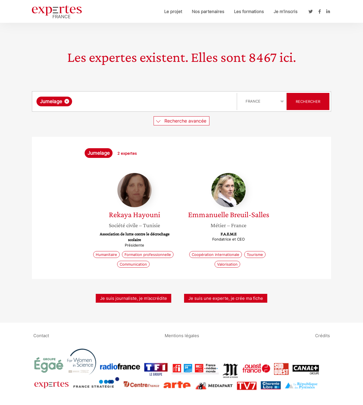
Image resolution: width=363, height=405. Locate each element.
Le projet (173, 11)
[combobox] (135, 101)
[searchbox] (132, 101)
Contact (41, 335)
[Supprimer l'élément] (66, 101)
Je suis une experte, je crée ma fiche (225, 298)
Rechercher (308, 101)
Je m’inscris (285, 11)
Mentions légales (182, 335)
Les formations (249, 11)
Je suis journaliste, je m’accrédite (133, 298)
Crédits (322, 335)
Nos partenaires (208, 11)
